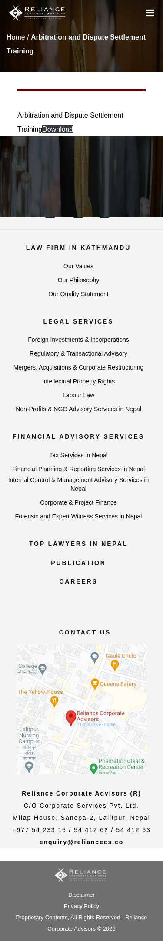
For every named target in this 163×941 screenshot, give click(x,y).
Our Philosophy (79, 280)
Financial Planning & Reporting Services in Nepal (78, 469)
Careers (78, 581)
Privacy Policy (81, 906)
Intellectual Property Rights (78, 381)
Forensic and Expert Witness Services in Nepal (78, 516)
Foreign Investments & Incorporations (78, 339)
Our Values (78, 266)
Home (16, 37)
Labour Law (78, 395)
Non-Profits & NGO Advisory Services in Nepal (78, 409)
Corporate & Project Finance (78, 502)
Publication (78, 562)
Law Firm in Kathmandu (78, 247)
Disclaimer (81, 894)
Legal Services (78, 321)
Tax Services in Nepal (78, 455)
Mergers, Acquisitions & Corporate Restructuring (78, 367)
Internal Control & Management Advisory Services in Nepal (78, 484)
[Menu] (150, 13)
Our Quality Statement (78, 294)
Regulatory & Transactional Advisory (78, 353)
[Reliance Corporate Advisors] (37, 13)
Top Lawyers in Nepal (78, 543)
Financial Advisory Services (78, 436)
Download (57, 129)
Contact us (85, 632)
